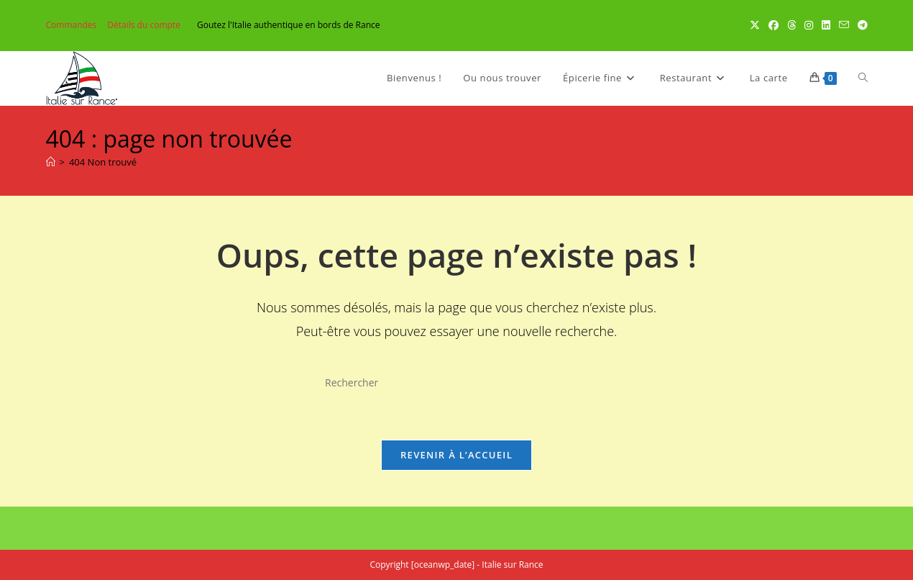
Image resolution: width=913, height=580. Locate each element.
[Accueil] (50, 161)
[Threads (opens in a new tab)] (791, 25)
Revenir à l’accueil (456, 454)
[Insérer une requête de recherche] (456, 382)
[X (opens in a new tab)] (754, 25)
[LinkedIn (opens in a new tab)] (826, 25)
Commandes (71, 25)
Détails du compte (143, 25)
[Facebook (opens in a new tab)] (773, 25)
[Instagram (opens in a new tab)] (808, 25)
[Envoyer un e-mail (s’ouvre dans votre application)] (844, 25)
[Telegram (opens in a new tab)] (860, 25)
